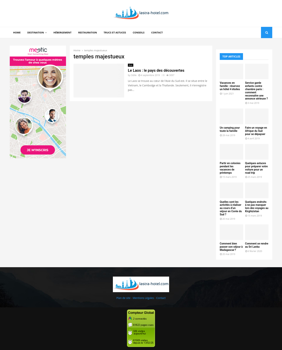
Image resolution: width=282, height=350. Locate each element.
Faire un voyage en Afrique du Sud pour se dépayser (256, 131)
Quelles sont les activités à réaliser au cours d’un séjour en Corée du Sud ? (231, 208)
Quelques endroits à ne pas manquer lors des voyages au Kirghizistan (256, 206)
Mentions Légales (143, 298)
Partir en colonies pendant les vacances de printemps (230, 168)
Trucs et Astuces (115, 32)
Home (17, 32)
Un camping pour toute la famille (230, 129)
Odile (133, 75)
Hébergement (62, 32)
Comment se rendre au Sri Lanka (256, 245)
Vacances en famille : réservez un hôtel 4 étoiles (230, 86)
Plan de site (123, 298)
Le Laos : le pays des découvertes (156, 70)
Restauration (87, 32)
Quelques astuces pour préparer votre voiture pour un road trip (256, 168)
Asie (130, 65)
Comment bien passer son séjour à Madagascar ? (231, 246)
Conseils (138, 32)
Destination (35, 32)
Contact (157, 32)
